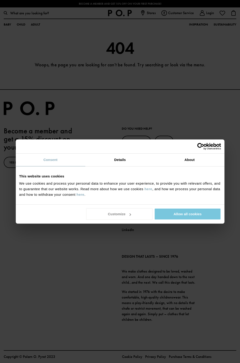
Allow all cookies (188, 214)
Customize (119, 214)
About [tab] (190, 160)
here (148, 189)
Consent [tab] (50, 160)
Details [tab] (120, 160)
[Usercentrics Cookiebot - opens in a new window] (200, 146)
